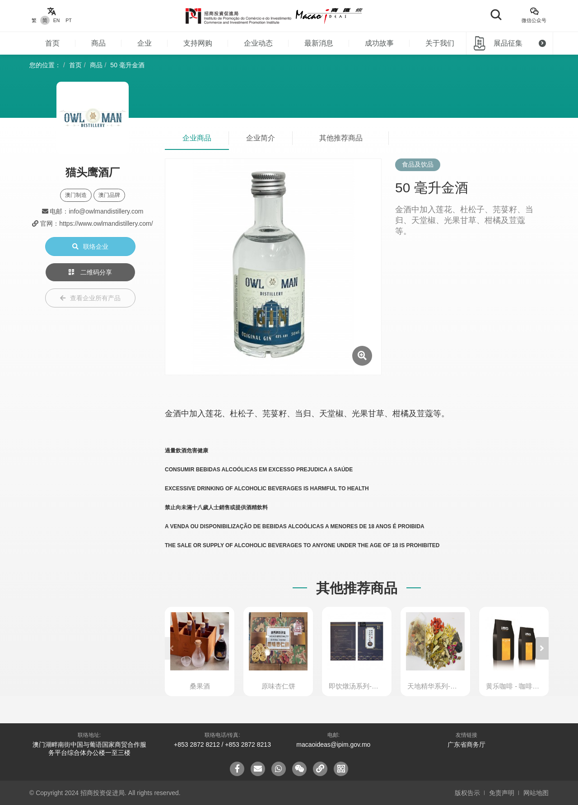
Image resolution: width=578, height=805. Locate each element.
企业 (144, 43)
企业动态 (258, 43)
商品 (98, 43)
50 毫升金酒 (127, 65)
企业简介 (260, 138)
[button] (542, 648)
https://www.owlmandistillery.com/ (106, 223)
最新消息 (318, 43)
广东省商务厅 (466, 744)
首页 (52, 43)
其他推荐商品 (341, 138)
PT (68, 20)
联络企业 (90, 246)
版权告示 (467, 792)
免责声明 (501, 792)
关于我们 (439, 43)
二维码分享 (90, 272)
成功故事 (379, 43)
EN (56, 20)
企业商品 (196, 138)
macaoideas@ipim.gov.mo (333, 744)
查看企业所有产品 (90, 298)
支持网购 (197, 43)
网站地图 (536, 792)
